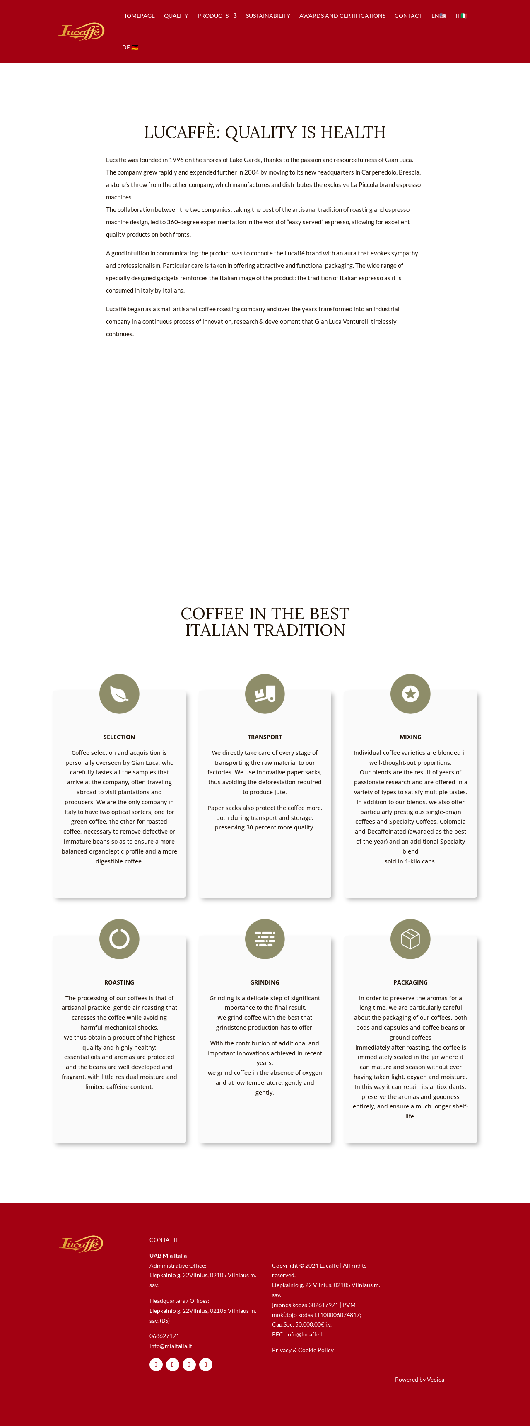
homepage (138, 15)
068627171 (164, 1335)
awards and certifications (342, 15)
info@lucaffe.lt (305, 1334)
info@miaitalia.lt (170, 1345)
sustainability (268, 15)
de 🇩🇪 (130, 47)
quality (176, 15)
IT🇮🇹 (461, 15)
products (213, 15)
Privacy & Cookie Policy (303, 1349)
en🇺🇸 (438, 15)
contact (408, 15)
